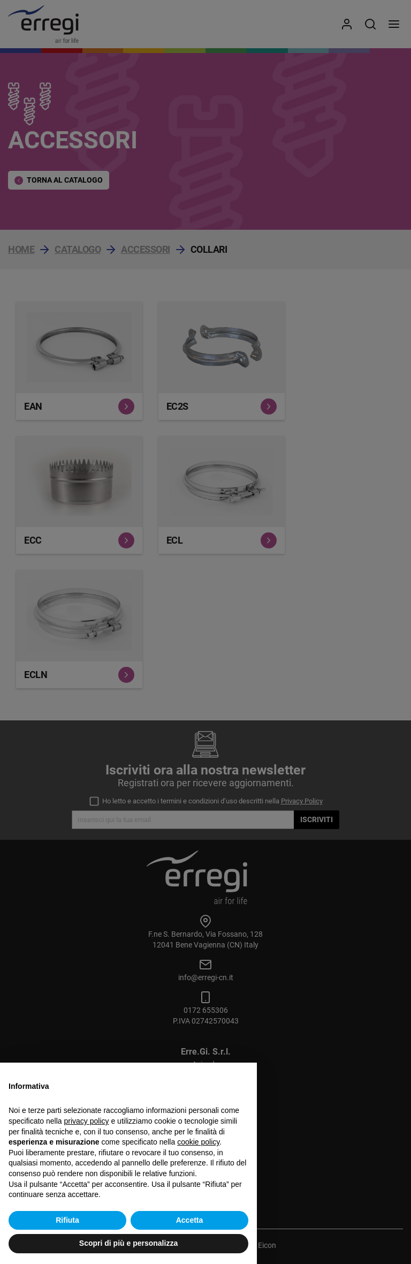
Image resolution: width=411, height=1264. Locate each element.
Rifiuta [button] (67, 1220)
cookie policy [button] (198, 1142)
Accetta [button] (189, 1220)
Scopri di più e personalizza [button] (128, 1243)
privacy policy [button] (86, 1121)
